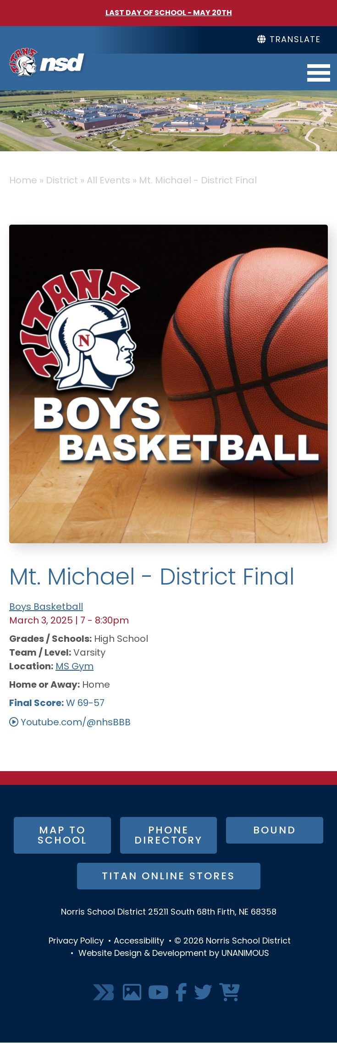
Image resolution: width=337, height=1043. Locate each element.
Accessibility (139, 941)
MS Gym (74, 667)
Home (23, 181)
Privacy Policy (76, 941)
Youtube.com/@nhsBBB (76, 723)
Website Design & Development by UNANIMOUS (173, 953)
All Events (108, 181)
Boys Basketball (46, 607)
